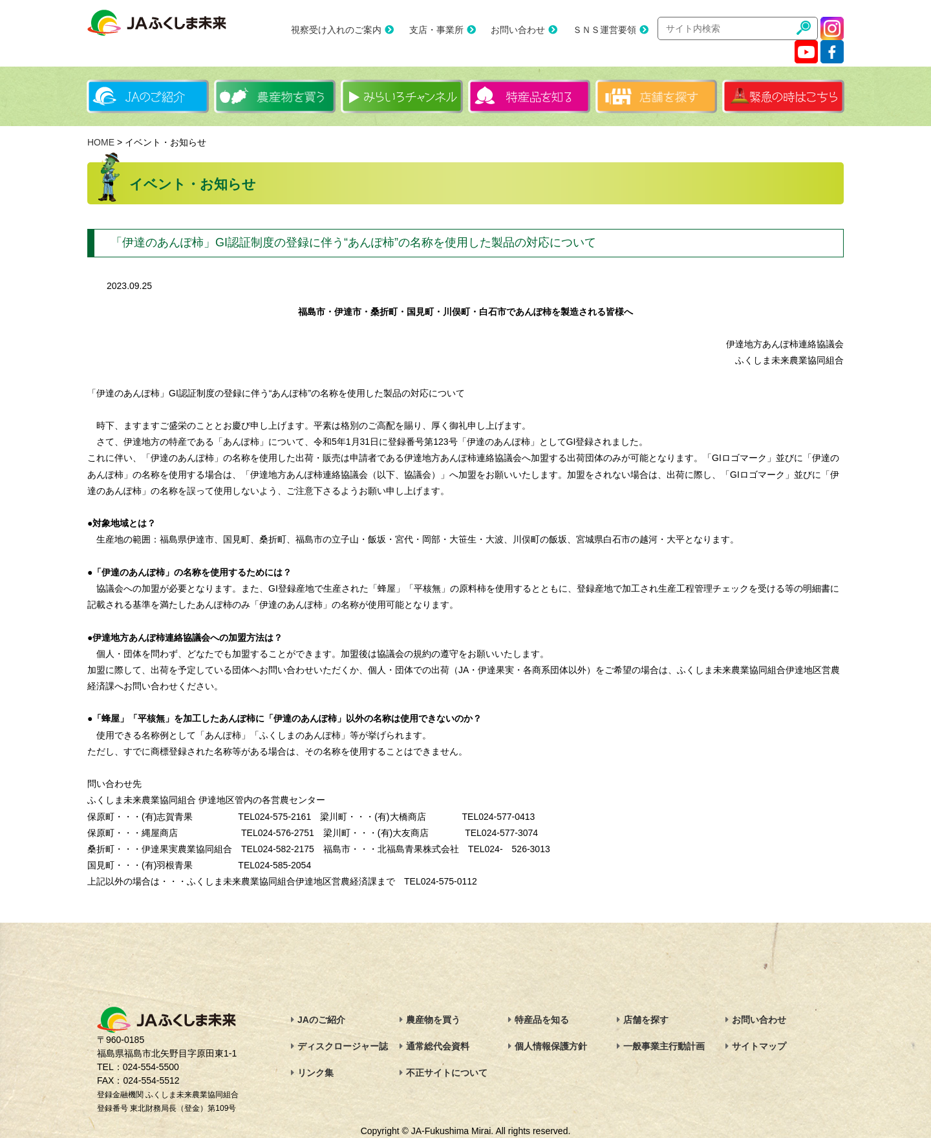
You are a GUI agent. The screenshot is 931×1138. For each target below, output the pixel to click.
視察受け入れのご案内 (336, 30)
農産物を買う (433, 1020)
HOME (100, 142)
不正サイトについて (446, 1073)
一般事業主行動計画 (664, 1046)
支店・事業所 (436, 30)
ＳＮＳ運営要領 (604, 30)
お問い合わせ (518, 30)
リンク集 (315, 1073)
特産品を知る (542, 1020)
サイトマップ (759, 1046)
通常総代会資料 (437, 1046)
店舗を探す (646, 1020)
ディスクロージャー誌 (342, 1046)
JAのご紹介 (321, 1020)
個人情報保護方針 (551, 1046)
